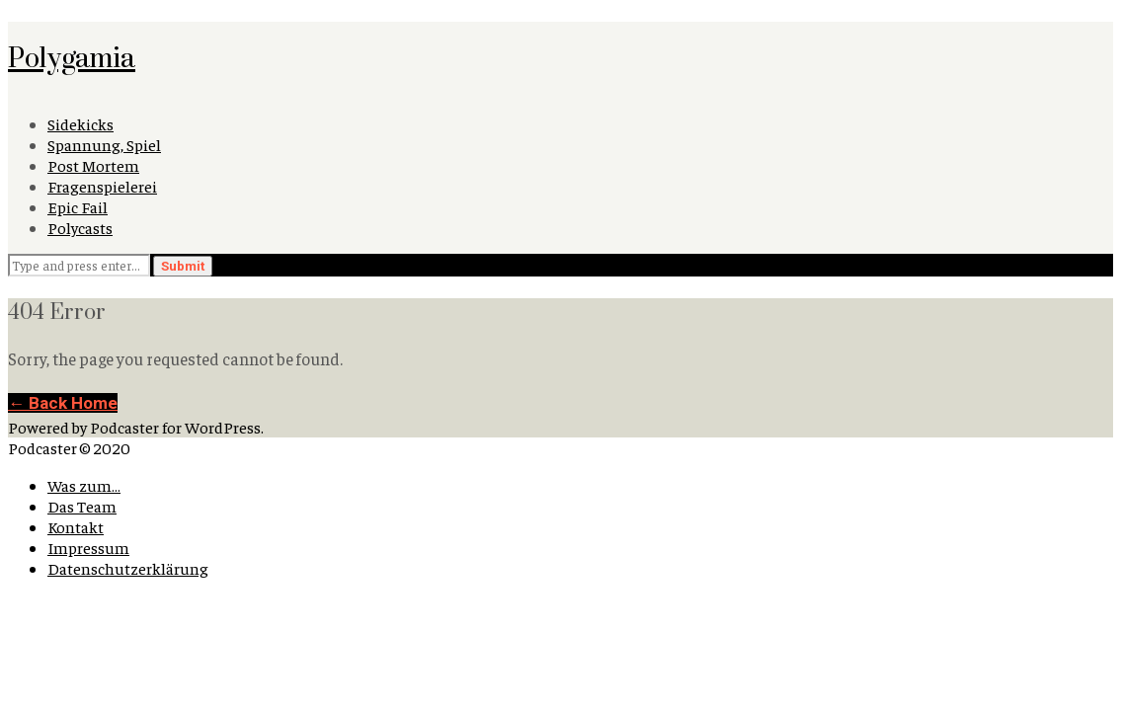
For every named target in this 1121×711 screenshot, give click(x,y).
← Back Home (63, 403)
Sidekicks (80, 124)
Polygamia (71, 57)
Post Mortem (93, 165)
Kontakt (75, 526)
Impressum (88, 547)
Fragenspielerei (102, 186)
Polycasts (80, 227)
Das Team (82, 506)
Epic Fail (77, 207)
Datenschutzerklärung (127, 568)
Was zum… (83, 485)
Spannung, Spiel (104, 144)
